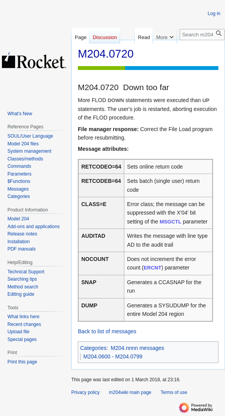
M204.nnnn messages (137, 348)
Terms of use (174, 392)
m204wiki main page (130, 392)
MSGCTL (170, 222)
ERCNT (152, 268)
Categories (93, 348)
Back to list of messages (107, 331)
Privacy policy (85, 392)
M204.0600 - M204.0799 (113, 356)
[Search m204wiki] (202, 34)
